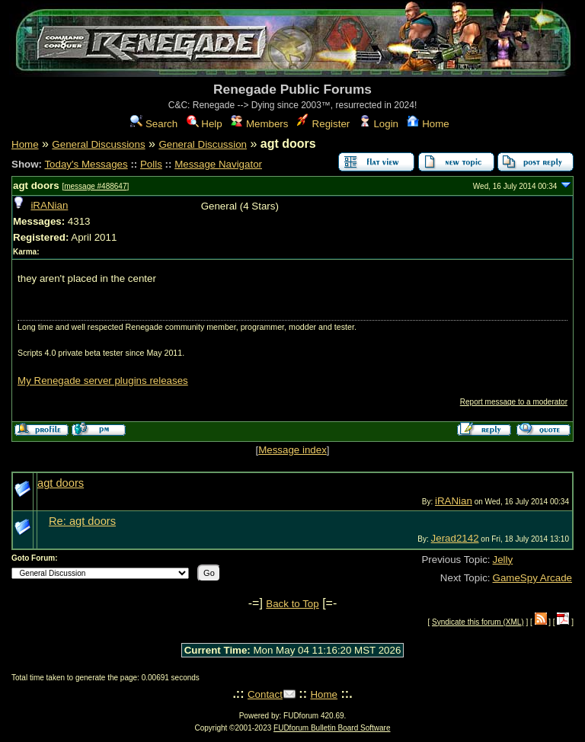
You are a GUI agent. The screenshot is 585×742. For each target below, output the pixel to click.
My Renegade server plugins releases (103, 380)
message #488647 (95, 186)
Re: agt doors (82, 521)
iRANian (49, 205)
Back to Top (292, 603)
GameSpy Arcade (532, 578)
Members (259, 124)
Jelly (503, 559)
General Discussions (98, 144)
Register (323, 124)
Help (204, 124)
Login (378, 124)
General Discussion (202, 144)
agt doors (36, 185)
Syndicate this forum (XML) (478, 622)
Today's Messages (85, 164)
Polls (151, 164)
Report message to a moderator (513, 402)
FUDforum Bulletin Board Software (331, 728)
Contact (265, 694)
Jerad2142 (455, 538)
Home (428, 124)
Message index (292, 450)
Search (153, 124)
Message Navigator (218, 164)
